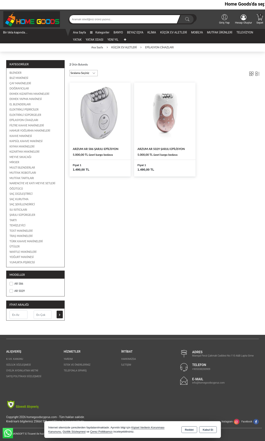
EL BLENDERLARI (20, 104)
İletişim (126, 364)
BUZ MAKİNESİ (19, 78)
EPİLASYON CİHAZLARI (24, 120)
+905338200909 (201, 369)
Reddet (189, 429)
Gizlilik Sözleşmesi (18, 364)
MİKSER (14, 162)
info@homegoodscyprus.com (208, 382)
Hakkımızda (128, 359)
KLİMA (151, 32)
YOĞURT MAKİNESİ (22, 257)
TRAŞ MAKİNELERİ (21, 236)
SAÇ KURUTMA (19, 199)
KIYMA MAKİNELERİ (22, 146)
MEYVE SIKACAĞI (20, 157)
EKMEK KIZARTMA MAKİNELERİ (29, 93)
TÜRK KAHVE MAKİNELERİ (26, 241)
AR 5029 (17, 291)
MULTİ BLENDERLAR (22, 167)
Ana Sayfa (79, 32)
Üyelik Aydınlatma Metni (22, 370)
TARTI (13, 220)
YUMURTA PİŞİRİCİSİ (22, 262)
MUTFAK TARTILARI (22, 178)
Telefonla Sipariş (75, 370)
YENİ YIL (112, 39)
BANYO (118, 32)
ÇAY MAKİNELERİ (20, 83)
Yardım (68, 359)
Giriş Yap (224, 18)
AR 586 (16, 283)
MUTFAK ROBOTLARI (23, 172)
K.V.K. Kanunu (14, 359)
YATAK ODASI (94, 39)
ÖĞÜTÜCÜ (16, 188)
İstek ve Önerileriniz (77, 364)
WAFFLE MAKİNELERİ (23, 251)
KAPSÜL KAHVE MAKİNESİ (26, 141)
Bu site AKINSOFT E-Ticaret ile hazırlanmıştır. (30, 433)
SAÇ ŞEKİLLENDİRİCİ (22, 204)
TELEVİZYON (244, 32)
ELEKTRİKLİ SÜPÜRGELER (25, 114)
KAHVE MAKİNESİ (21, 136)
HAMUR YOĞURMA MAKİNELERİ (30, 130)
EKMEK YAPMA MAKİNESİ (26, 99)
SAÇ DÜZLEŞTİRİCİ (21, 193)
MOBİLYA (197, 32)
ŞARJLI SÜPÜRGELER (22, 214)
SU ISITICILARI (18, 209)
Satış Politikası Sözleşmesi (23, 376)
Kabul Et (208, 429)
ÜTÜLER (15, 246)
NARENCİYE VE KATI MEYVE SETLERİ (32, 183)
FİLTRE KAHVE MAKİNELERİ (27, 125)
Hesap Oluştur (243, 19)
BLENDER (15, 72)
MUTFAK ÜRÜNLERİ (219, 32)
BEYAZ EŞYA (135, 32)
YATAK (77, 39)
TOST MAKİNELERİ (21, 230)
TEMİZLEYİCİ (17, 225)
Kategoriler (99, 32)
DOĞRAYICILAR (19, 88)
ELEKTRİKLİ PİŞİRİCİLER (24, 109)
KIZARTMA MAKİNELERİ (24, 151)
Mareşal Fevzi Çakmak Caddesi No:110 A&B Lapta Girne (223, 355)
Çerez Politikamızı (101, 431)
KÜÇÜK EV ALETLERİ (173, 32)
